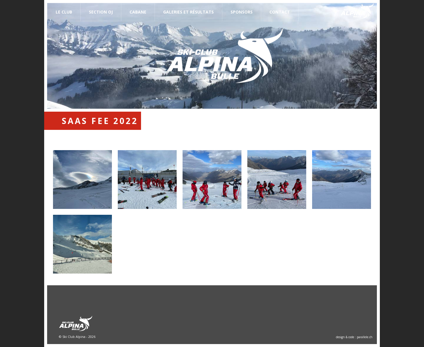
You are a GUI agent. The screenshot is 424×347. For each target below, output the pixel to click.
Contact (279, 12)
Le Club (64, 12)
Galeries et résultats (188, 12)
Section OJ (101, 12)
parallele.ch (364, 337)
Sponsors (242, 12)
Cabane (138, 12)
